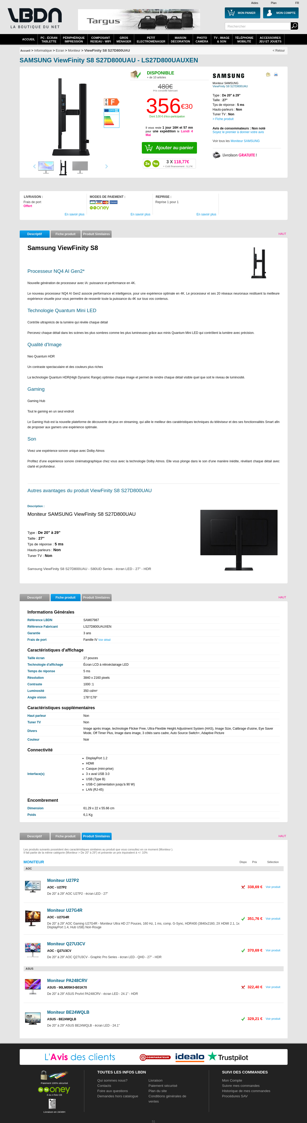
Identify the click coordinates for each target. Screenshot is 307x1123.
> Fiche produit (223, 119)
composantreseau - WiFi (100, 39)
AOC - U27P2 (57, 887)
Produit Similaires (96, 234)
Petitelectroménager (151, 39)
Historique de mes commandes (246, 1091)
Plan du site (158, 1091)
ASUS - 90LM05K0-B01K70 (67, 987)
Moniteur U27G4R (64, 910)
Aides (254, 2)
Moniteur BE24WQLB (68, 1012)
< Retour (279, 50)
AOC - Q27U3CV (59, 951)
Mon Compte (232, 1080)
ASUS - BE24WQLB (61, 1019)
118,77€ (177, 163)
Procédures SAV (235, 1096)
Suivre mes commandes (241, 1086)
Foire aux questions (112, 1091)
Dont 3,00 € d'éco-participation (167, 116)
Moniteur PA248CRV (67, 980)
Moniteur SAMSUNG (245, 141)
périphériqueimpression (74, 39)
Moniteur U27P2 (63, 880)
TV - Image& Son (222, 39)
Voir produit (273, 886)
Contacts (104, 1086)
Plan (274, 2)
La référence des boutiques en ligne (34, 21)
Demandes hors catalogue (117, 1096)
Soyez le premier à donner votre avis (238, 132)
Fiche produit (66, 234)
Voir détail (104, 639)
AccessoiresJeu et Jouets (270, 39)
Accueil (28, 39)
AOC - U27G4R (58, 917)
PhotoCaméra (202, 39)
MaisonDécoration (180, 39)
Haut (282, 233)
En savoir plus (74, 214)
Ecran (60, 50)
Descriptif (34, 234)
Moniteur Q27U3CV (66, 944)
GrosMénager (124, 39)
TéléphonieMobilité (244, 39)
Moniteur (74, 50)
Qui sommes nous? (112, 1080)
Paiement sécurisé (163, 1086)
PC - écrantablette (48, 39)
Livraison (156, 1080)
